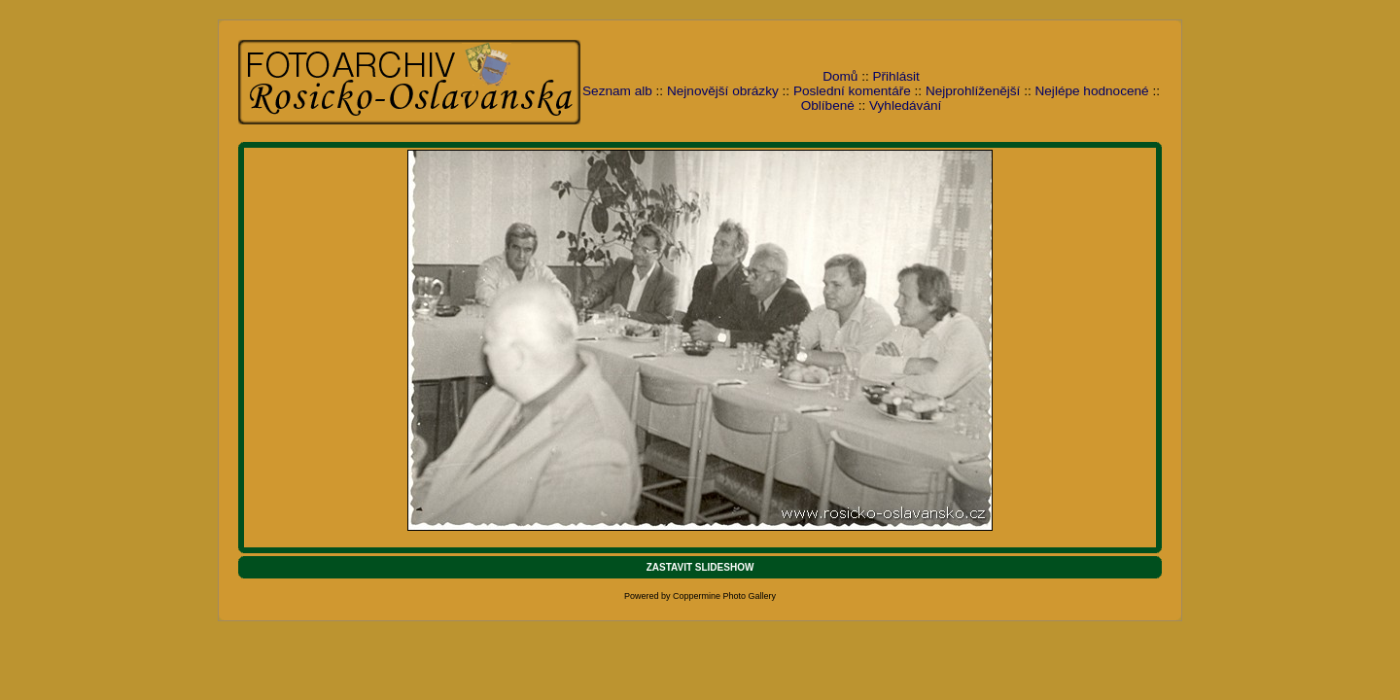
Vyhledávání (905, 105)
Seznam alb (617, 91)
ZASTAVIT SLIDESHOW (700, 567)
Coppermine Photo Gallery (724, 596)
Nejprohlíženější (973, 91)
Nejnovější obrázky (723, 91)
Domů (840, 76)
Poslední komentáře (852, 91)
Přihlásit (896, 76)
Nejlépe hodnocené (1091, 91)
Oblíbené (828, 105)
